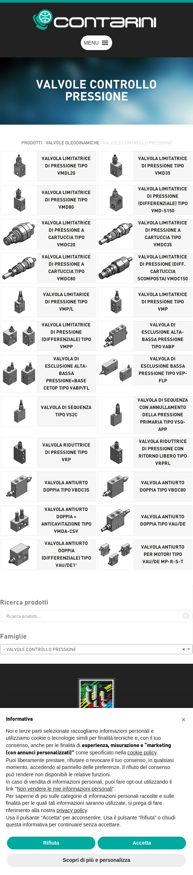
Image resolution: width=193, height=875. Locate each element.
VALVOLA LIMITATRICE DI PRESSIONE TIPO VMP (162, 302)
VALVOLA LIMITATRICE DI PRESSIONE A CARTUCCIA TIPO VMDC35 (162, 234)
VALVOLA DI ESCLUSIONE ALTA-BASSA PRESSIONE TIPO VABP (162, 336)
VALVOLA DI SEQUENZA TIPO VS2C (66, 411)
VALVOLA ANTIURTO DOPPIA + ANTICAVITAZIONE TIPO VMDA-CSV (66, 520)
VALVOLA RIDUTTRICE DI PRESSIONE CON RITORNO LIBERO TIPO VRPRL (163, 452)
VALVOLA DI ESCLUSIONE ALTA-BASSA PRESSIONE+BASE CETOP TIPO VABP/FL (66, 374)
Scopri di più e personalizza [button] (96, 860)
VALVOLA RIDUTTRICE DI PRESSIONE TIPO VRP (66, 452)
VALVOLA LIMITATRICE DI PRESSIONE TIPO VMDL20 (66, 166)
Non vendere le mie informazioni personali (64, 789)
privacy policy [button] (72, 810)
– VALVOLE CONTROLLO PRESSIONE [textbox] (94, 649)
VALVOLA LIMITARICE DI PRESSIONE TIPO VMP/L (66, 302)
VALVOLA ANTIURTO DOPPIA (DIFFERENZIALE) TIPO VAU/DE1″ (66, 554)
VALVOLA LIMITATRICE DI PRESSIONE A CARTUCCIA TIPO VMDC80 (66, 268)
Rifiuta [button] (51, 843)
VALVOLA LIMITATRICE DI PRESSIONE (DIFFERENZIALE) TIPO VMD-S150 (163, 200)
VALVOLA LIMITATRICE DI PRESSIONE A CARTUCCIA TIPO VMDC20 (66, 234)
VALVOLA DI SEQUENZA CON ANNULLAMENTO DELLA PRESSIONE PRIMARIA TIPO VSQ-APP (162, 415)
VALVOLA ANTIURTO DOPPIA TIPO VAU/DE (163, 521)
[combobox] (96, 649)
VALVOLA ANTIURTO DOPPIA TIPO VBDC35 (66, 487)
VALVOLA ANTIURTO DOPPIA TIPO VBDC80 (163, 487)
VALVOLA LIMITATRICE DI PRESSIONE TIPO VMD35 (162, 166)
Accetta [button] (142, 843)
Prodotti (31, 143)
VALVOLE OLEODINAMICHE (72, 143)
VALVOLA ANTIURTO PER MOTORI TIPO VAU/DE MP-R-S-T (162, 554)
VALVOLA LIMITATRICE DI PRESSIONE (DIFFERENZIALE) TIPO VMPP (66, 336)
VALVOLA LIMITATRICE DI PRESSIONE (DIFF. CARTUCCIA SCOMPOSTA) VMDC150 (162, 268)
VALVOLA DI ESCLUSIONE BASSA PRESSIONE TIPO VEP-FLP (163, 370)
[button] (91, 42)
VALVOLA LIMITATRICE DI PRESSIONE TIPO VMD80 (66, 200)
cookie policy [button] (142, 752)
